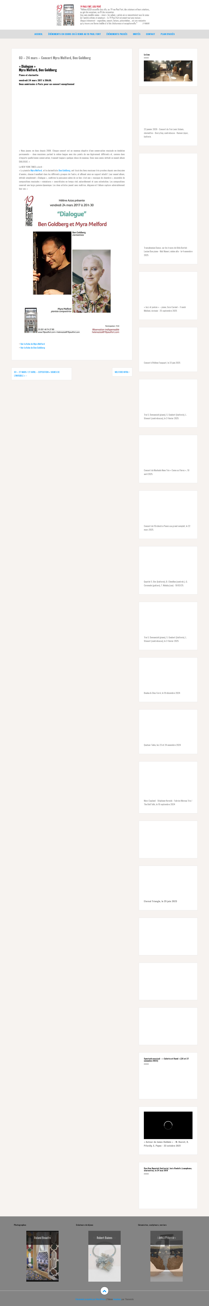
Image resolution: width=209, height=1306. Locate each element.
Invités (136, 34)
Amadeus (117, 1299)
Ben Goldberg (64, 170)
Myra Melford (36, 170)
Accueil (38, 34)
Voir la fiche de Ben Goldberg (32, 347)
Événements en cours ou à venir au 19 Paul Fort (74, 34)
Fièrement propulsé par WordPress (90, 1299)
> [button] (50, 1254)
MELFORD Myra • (122, 372)
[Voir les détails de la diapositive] (104, 1256)
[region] (168, 70)
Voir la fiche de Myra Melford (32, 343)
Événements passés (116, 34)
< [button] (28, 1254)
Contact (150, 34)
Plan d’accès (168, 34)
